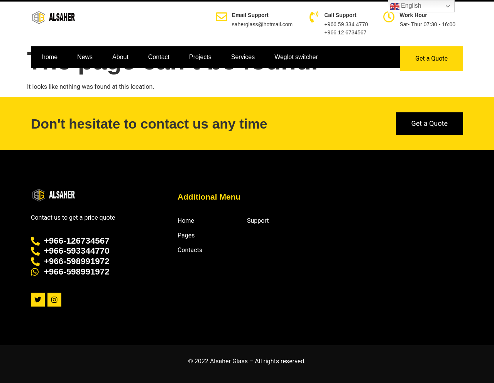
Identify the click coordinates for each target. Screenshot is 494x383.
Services (243, 57)
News (85, 57)
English (405, 6)
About (120, 57)
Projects (200, 57)
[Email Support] (221, 17)
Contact (158, 57)
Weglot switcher (296, 57)
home (50, 57)
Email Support (250, 15)
